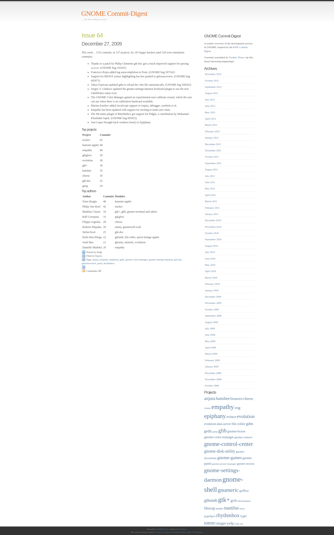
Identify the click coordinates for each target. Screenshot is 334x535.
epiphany (114, 259)
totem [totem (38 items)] (209, 522)
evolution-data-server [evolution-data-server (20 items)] (217, 424)
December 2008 (213, 373)
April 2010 (210, 271)
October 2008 (212, 385)
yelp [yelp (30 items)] (230, 523)
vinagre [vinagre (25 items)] (220, 523)
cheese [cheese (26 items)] (248, 399)
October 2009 (212, 309)
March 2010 (211, 277)
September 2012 (213, 86)
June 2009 (210, 334)
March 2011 (211, 201)
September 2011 (213, 163)
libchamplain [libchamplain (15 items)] (244, 501)
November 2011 (213, 150)
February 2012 (212, 131)
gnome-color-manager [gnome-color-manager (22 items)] (219, 437)
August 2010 (211, 245)
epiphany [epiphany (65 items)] (215, 416)
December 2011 (213, 144)
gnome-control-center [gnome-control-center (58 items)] (228, 444)
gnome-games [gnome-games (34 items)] (229, 457)
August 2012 (211, 93)
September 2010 (213, 239)
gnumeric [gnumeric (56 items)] (228, 490)
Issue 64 (92, 35)
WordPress (181, 529)
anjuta (95, 259)
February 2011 (212, 207)
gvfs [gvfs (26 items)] (234, 501)
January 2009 (211, 366)
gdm (122, 259)
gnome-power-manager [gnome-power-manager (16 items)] (224, 463)
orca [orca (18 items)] (242, 508)
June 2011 (210, 182)
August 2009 (211, 322)
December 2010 (213, 220)
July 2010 (210, 252)
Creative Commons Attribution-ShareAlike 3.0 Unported (179, 532)
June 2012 (210, 105)
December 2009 (213, 296)
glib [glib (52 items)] (222, 431)
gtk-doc (178, 259)
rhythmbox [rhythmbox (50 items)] (227, 515)
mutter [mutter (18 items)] (219, 508)
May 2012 (210, 112)
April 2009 (210, 347)
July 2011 (210, 176)
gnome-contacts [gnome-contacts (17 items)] (243, 437)
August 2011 (211, 169)
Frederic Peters (236, 57)
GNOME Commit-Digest (114, 13)
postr (99, 263)
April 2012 (210, 118)
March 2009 (211, 353)
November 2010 (213, 226)
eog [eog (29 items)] (237, 407)
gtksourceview (89, 263)
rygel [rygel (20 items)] (243, 516)
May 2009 (210, 341)
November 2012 (213, 74)
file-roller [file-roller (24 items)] (238, 424)
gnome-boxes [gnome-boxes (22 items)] (236, 431)
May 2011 (210, 188)
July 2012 (210, 99)
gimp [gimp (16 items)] (215, 431)
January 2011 (211, 214)
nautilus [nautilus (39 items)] (231, 507)
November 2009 (213, 303)
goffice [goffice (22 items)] (244, 491)
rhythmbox (108, 263)
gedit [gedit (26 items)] (208, 431)
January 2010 (211, 290)
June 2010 (210, 258)
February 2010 (212, 283)
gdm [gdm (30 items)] (249, 423)
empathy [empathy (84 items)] (223, 406)
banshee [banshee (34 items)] (223, 398)
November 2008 (213, 379)
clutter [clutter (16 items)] (207, 408)
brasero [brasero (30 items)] (237, 398)
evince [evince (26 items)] (231, 417)
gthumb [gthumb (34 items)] (210, 500)
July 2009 (210, 328)
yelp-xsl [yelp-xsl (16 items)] (238, 523)
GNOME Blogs (162, 529)
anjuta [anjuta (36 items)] (209, 398)
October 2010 (212, 233)
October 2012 (212, 80)
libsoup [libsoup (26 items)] (209, 508)
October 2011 (212, 156)
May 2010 (210, 264)
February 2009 (212, 360)
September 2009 (213, 315)
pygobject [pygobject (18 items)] (210, 516)
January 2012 (211, 137)
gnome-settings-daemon (161, 259)
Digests (98, 255)
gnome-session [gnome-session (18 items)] (245, 463)
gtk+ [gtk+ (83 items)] (224, 499)
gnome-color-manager (136, 259)
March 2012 (211, 124)
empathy (104, 259)
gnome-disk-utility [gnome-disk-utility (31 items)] (219, 451)
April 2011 (210, 195)
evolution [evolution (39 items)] (245, 416)
